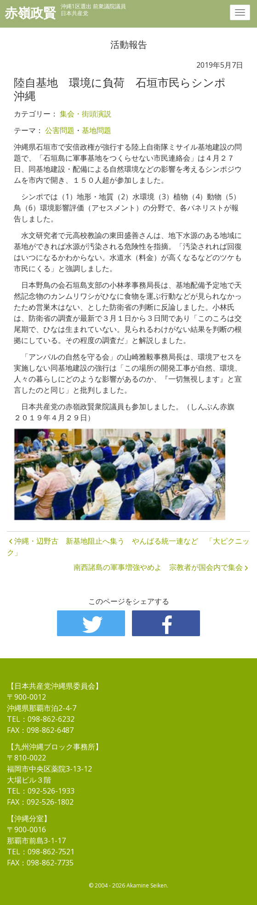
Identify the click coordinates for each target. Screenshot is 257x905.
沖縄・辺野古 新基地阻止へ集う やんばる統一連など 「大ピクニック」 (128, 547)
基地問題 (96, 130)
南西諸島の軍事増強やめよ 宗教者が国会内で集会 (158, 567)
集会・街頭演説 (85, 114)
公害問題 (59, 130)
